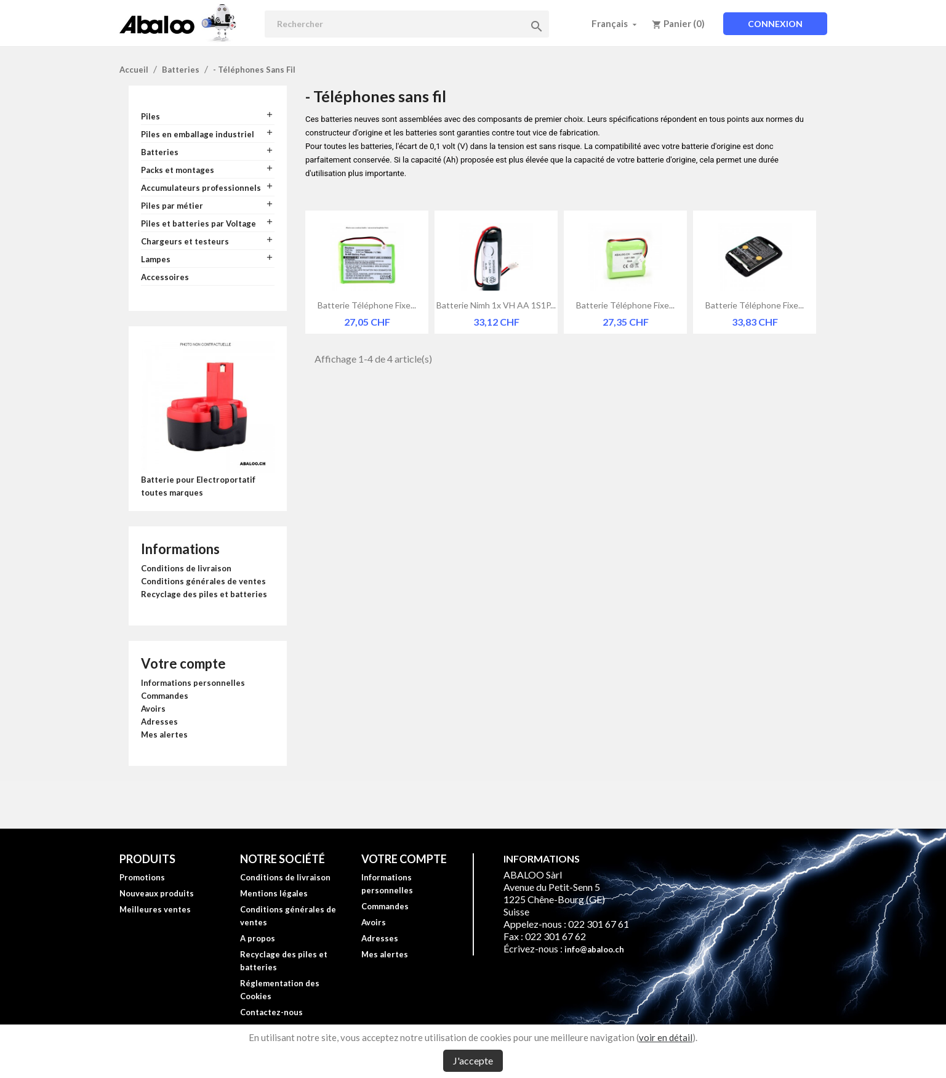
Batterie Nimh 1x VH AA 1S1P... (496, 305)
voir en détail (665, 1037)
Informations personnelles (193, 683)
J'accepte (473, 1060)
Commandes (164, 696)
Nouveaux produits (156, 893)
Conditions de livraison (186, 568)
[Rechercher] (407, 24)
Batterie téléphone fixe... (367, 305)
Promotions (142, 877)
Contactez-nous (271, 1012)
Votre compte (183, 663)
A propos (257, 938)
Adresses (159, 721)
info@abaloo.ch (594, 949)
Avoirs (153, 709)
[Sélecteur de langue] (615, 23)
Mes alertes (164, 734)
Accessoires (165, 277)
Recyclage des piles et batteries (204, 594)
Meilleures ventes (155, 909)
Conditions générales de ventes (203, 581)
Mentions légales (274, 893)
